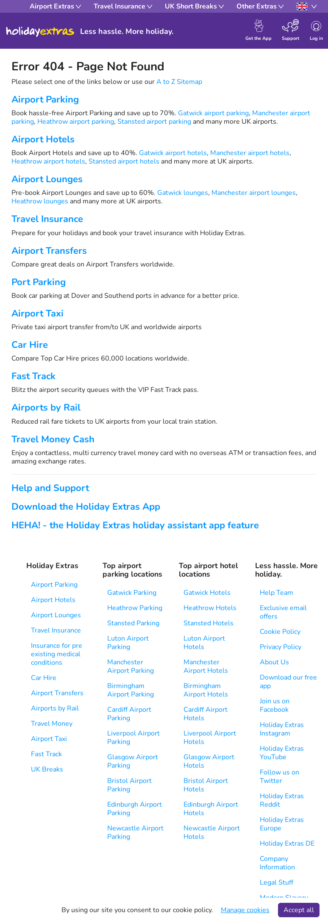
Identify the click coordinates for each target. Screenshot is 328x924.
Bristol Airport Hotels (205, 785)
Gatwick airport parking (213, 113)
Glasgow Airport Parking (132, 761)
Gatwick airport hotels (173, 153)
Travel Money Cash (53, 439)
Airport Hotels (43, 139)
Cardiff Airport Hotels (205, 713)
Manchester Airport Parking (130, 666)
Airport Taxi (37, 313)
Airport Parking (45, 99)
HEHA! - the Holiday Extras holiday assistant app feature (135, 525)
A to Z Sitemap (179, 81)
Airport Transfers (49, 250)
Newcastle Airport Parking (135, 832)
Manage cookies (245, 910)
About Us (274, 662)
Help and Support (50, 488)
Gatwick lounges (182, 192)
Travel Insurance (47, 219)
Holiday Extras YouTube (282, 752)
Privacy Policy (280, 647)
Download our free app (288, 681)
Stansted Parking (133, 623)
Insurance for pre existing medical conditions (56, 654)
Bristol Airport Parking (129, 785)
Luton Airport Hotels (204, 642)
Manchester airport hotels (249, 153)
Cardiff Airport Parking (129, 713)
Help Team (276, 592)
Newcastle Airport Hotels (211, 832)
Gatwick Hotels (207, 592)
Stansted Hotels (208, 623)
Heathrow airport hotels (48, 161)
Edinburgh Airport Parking (134, 808)
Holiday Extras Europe (282, 824)
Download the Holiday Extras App (85, 506)
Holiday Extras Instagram (282, 729)
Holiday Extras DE (287, 843)
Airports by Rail (46, 407)
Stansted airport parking (154, 121)
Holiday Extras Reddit (282, 800)
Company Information (277, 863)
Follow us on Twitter (279, 776)
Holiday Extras (40, 31)
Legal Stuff (276, 882)
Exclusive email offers (283, 612)
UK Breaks (47, 769)
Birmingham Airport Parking (130, 690)
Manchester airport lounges (253, 192)
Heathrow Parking (134, 608)
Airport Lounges (47, 179)
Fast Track (33, 376)
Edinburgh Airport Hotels (210, 808)
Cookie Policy (280, 631)
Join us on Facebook (274, 705)
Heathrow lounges (39, 201)
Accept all (299, 910)
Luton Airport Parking (128, 642)
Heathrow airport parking (75, 121)
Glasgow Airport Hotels (208, 761)
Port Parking (38, 282)
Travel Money (51, 723)
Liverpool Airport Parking (133, 737)
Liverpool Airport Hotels (209, 737)
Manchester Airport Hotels (205, 666)
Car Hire (29, 345)
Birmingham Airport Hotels (205, 690)
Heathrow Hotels (209, 608)
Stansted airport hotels (124, 161)
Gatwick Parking (131, 592)
